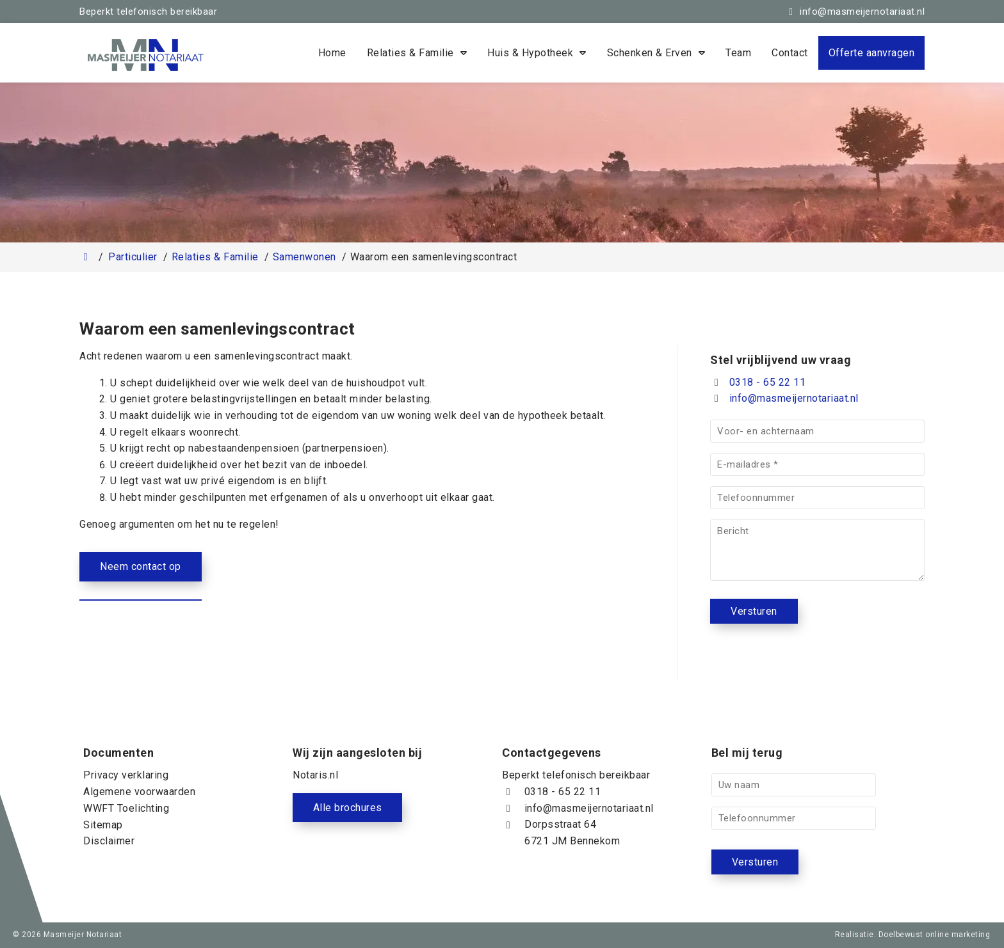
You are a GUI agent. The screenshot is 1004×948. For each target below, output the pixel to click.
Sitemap (103, 824)
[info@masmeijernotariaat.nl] (855, 11)
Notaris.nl (315, 775)
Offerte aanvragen (872, 53)
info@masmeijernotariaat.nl (794, 398)
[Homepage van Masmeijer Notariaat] (181, 55)
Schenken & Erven (649, 53)
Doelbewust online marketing (934, 934)
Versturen (754, 611)
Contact (790, 53)
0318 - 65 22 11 (758, 382)
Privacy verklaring (125, 775)
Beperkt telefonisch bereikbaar (148, 11)
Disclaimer (108, 841)
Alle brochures (347, 808)
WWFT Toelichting (126, 808)
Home (332, 53)
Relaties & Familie (410, 53)
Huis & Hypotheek (530, 53)
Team (738, 53)
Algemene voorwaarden (139, 792)
